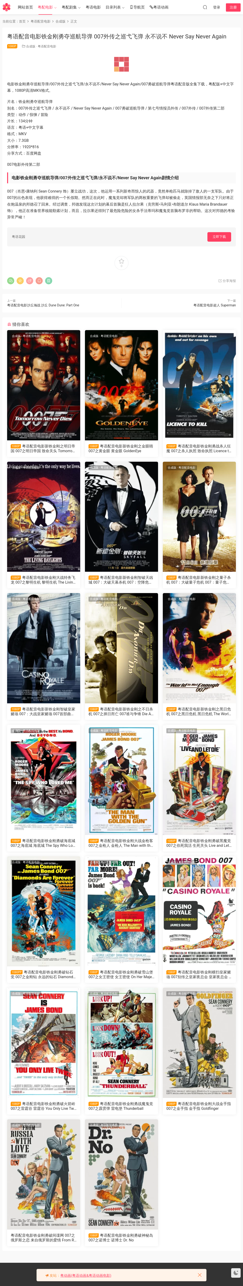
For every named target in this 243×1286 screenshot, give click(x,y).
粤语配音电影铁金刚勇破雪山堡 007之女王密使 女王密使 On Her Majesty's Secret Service (121, 974)
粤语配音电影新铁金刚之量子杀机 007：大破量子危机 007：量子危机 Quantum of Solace (198, 580)
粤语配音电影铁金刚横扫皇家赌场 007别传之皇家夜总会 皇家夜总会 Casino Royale (198, 974)
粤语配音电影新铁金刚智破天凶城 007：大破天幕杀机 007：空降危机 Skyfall (121, 580)
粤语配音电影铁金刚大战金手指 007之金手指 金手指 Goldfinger (198, 1106)
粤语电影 (93, 7)
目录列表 (113, 7)
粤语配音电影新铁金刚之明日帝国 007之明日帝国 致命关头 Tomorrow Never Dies (43, 448)
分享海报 (227, 281)
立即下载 (219, 237)
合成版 (30, 46)
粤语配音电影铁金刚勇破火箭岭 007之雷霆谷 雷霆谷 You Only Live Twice (43, 1106)
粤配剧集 (69, 7)
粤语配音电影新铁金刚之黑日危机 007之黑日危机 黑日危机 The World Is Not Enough (198, 711)
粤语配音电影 (47, 46)
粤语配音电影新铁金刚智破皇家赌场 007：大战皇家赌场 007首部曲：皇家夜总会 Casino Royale (43, 711)
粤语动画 (159, 7)
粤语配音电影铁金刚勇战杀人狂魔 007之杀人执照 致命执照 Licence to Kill (198, 448)
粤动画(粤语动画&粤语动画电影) (85, 1275)
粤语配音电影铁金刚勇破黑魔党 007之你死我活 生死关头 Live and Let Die (198, 843)
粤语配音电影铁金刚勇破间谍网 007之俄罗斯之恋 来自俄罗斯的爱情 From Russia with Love (43, 1238)
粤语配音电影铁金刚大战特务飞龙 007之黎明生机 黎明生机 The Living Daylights (43, 580)
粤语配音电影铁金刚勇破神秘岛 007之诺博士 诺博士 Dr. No (121, 1237)
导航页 (137, 7)
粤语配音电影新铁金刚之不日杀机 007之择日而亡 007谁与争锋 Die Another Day (121, 711)
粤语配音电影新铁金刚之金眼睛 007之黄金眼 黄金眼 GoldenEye (121, 448)
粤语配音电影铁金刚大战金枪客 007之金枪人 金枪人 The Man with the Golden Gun (121, 843)
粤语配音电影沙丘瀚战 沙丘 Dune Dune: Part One (43, 305)
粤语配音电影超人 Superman (214, 305)
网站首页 (25, 7)
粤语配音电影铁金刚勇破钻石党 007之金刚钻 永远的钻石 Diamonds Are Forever (43, 974)
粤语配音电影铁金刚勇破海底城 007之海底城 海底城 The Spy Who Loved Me (44, 843)
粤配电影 (45, 7)
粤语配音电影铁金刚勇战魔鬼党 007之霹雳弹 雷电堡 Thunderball (121, 1106)
